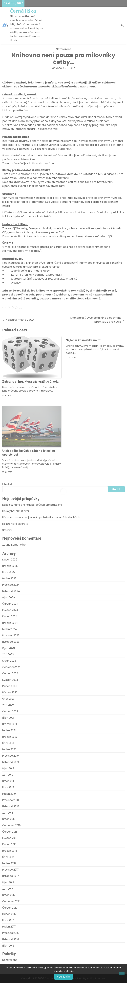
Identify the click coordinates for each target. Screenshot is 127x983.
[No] (122, 973)
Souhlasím (63, 976)
